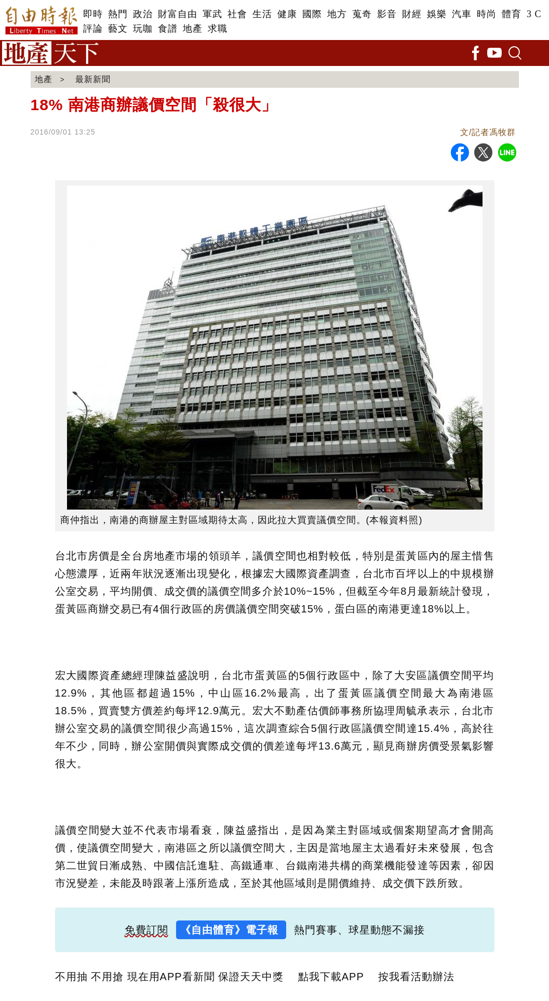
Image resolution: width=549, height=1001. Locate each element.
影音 (387, 14)
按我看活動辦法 (416, 976)
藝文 (118, 28)
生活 (262, 14)
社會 (237, 14)
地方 (337, 14)
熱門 (118, 14)
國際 (312, 14)
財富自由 (177, 14)
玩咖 (143, 28)
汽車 (462, 14)
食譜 (168, 28)
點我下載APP (331, 976)
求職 (217, 28)
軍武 (212, 14)
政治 (143, 14)
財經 (412, 14)
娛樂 (437, 14)
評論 (93, 28)
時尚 (487, 14)
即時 (93, 14)
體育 (511, 14)
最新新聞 (93, 79)
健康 (287, 14)
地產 (193, 28)
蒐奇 (362, 14)
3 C (534, 14)
